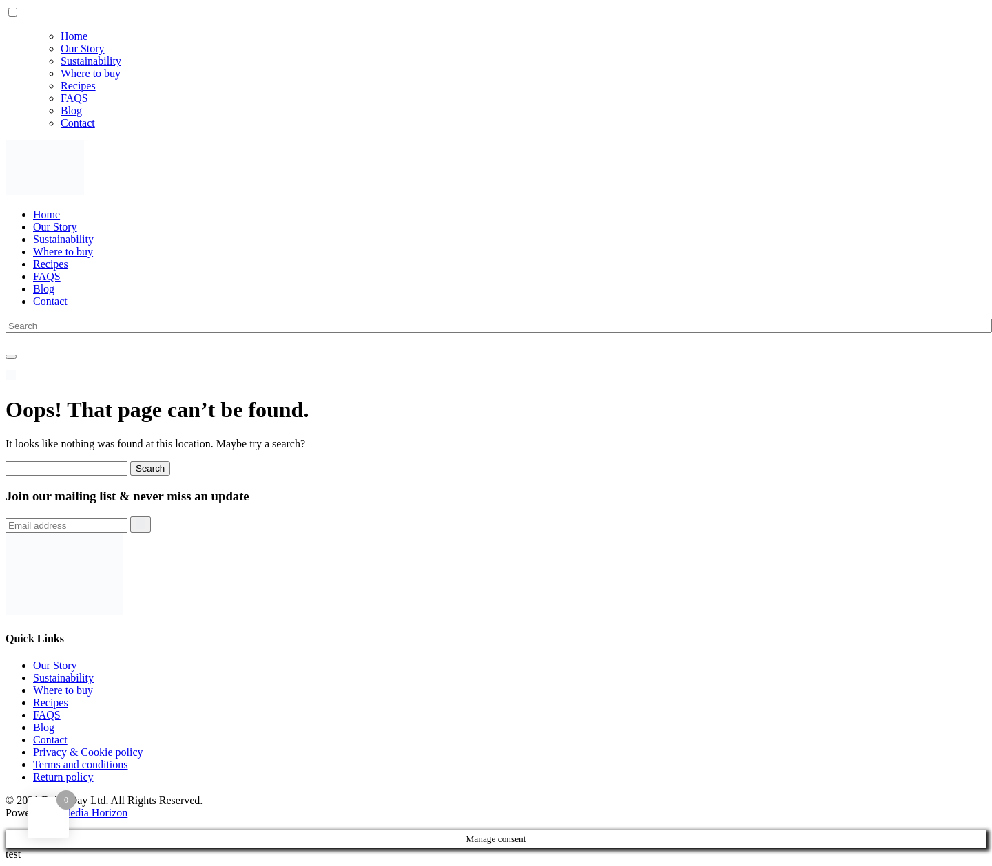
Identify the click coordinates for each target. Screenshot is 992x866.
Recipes (78, 86)
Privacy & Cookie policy (88, 752)
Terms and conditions (80, 764)
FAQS (74, 98)
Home (74, 36)
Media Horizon (94, 813)
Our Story (83, 48)
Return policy (63, 777)
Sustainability (91, 61)
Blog (71, 110)
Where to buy (91, 73)
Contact (78, 123)
